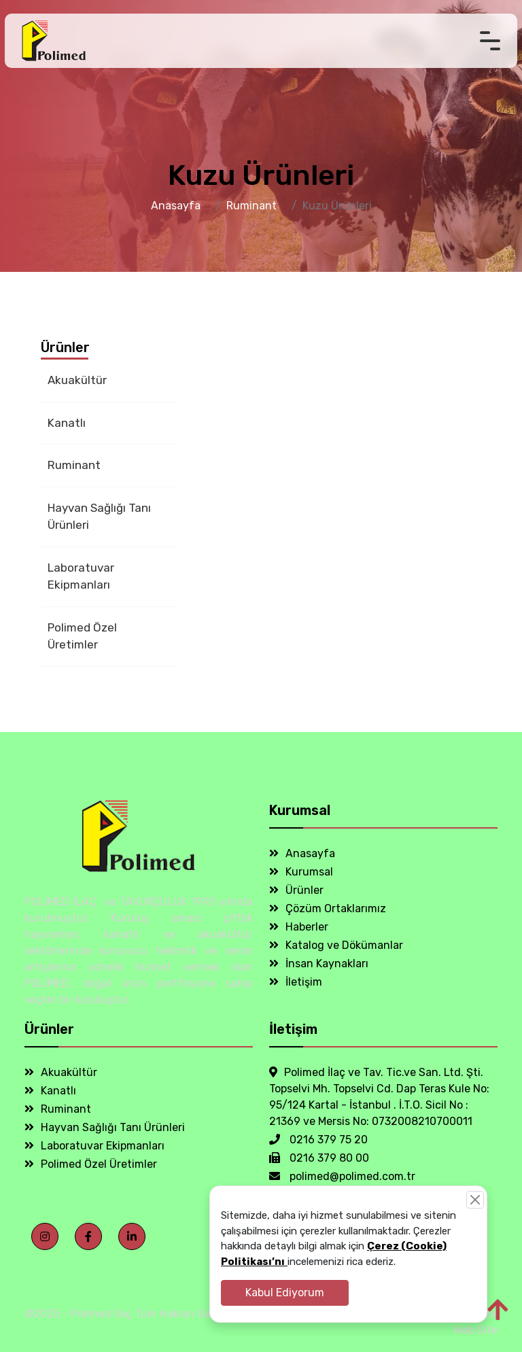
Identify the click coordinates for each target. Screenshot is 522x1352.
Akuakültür (77, 380)
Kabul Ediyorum (284, 1292)
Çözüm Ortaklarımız (327, 908)
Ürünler (296, 890)
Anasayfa (176, 205)
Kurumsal (301, 871)
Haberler (298, 926)
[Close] (475, 1200)
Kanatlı (67, 423)
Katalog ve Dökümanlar (336, 945)
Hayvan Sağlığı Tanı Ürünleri (99, 516)
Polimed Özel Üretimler (82, 636)
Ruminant (251, 205)
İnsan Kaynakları (318, 963)
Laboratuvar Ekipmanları (81, 576)
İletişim (295, 981)
